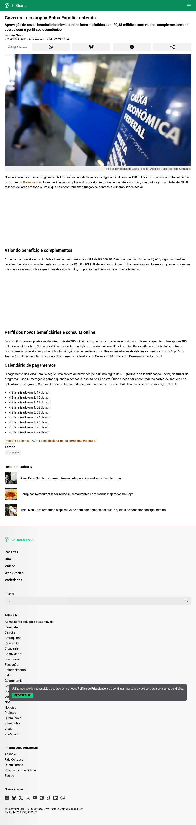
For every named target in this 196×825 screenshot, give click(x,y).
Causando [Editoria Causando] (12, 643)
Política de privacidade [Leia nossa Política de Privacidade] (20, 770)
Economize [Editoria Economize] (12, 659)
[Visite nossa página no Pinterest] (42, 799)
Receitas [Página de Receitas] (11, 552)
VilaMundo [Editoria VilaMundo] (12, 734)
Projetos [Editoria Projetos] (10, 713)
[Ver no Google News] (17, 47)
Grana (21, 5)
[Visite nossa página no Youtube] (35, 799)
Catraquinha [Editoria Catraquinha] (13, 638)
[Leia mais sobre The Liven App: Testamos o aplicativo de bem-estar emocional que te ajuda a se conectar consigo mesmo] (98, 510)
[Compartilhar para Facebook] (132, 47)
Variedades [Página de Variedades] (13, 580)
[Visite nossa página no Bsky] (14, 799)
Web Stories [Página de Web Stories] (14, 573)
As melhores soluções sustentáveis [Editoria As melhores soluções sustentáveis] (29, 622)
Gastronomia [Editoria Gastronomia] (13, 681)
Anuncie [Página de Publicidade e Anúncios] (10, 754)
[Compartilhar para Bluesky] (91, 47)
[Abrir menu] (188, 5)
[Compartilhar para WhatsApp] (51, 47)
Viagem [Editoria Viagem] (10, 729)
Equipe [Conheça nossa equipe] (9, 776)
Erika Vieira (16, 35)
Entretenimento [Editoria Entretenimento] (15, 670)
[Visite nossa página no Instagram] (28, 799)
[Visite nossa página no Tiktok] (48, 799)
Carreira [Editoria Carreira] (10, 632)
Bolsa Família (32, 182)
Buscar (9, 594)
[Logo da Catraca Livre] (7, 5)
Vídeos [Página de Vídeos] (10, 566)
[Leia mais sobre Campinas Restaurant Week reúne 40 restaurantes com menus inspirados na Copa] (98, 494)
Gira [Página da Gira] (8, 559)
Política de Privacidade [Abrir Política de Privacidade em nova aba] (92, 688)
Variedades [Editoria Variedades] (12, 723)
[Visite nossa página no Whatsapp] (62, 799)
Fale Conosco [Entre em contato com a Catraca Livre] (14, 759)
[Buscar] (186, 601)
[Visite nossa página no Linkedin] (55, 799)
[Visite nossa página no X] (21, 799)
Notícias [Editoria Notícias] (10, 707)
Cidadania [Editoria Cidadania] (11, 648)
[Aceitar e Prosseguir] (22, 695)
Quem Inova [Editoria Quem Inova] (13, 718)
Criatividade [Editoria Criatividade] (13, 654)
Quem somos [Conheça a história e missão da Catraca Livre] (14, 765)
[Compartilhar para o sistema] (172, 47)
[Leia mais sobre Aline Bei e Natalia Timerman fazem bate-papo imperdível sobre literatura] (98, 478)
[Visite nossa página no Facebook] (7, 799)
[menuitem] (98, 553)
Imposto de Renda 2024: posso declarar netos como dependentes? (51, 441)
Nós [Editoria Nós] (7, 702)
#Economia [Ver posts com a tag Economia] (13, 452)
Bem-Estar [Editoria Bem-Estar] (12, 627)
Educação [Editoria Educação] (11, 664)
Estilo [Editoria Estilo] (8, 675)
